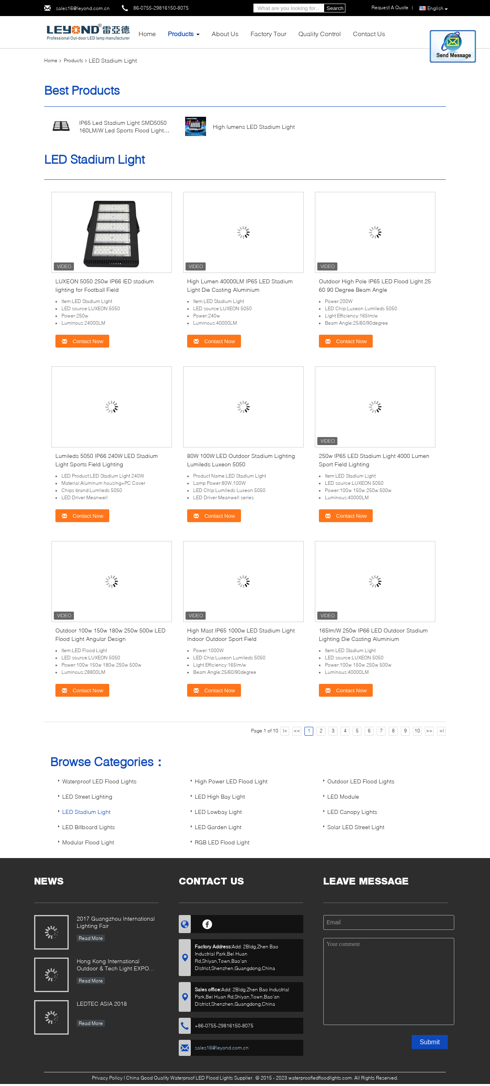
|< (285, 731)
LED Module (343, 796)
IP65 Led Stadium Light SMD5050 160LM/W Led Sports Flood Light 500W (123, 130)
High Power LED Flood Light (231, 781)
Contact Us (369, 33)
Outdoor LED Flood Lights (360, 781)
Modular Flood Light (88, 842)
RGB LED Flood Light (222, 842)
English (437, 8)
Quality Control (319, 33)
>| (441, 731)
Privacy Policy (107, 1078)
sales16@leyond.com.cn (83, 8)
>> (429, 731)
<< (297, 731)
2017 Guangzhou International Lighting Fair (116, 922)
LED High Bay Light (220, 796)
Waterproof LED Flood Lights (99, 781)
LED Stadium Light (86, 811)
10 (417, 731)
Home (147, 33)
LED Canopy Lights (352, 811)
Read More (91, 938)
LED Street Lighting (87, 796)
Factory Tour (268, 33)
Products (181, 33)
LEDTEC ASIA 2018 (102, 1003)
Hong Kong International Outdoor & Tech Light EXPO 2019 (113, 965)
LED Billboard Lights (88, 827)
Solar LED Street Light (355, 827)
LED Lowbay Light (218, 811)
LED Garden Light (218, 827)
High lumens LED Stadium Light (254, 126)
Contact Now (82, 341)
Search (335, 8)
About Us (225, 33)
